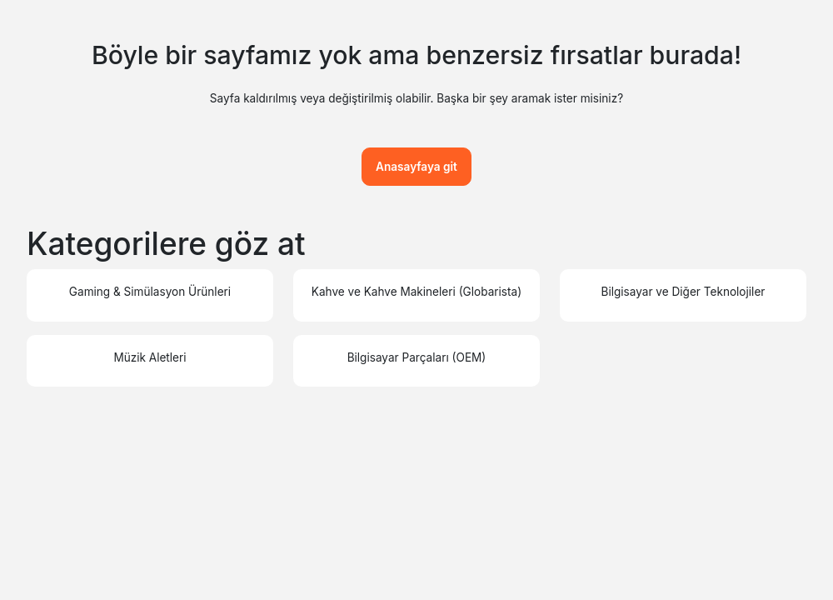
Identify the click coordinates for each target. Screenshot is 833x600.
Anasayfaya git (416, 166)
